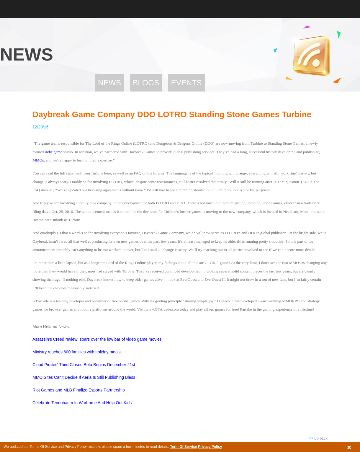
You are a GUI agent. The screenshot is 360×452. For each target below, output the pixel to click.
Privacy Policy (210, 446)
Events (186, 82)
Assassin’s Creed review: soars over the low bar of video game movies (97, 339)
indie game (53, 152)
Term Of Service (183, 446)
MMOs (38, 160)
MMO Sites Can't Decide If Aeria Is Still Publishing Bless (83, 377)
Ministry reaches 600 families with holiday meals (77, 352)
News (109, 82)
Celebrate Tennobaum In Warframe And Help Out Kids (82, 402)
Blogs (146, 82)
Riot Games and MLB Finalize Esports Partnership (78, 390)
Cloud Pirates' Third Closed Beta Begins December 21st (83, 364)
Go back (318, 438)
